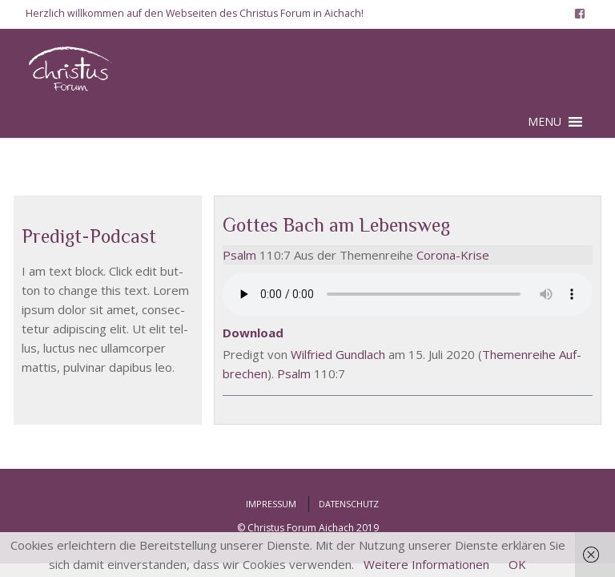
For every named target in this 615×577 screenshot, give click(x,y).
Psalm (239, 255)
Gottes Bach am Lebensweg (336, 225)
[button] (544, 122)
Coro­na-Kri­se (452, 255)
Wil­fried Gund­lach (338, 354)
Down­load (253, 333)
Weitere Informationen (426, 564)
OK (517, 564)
